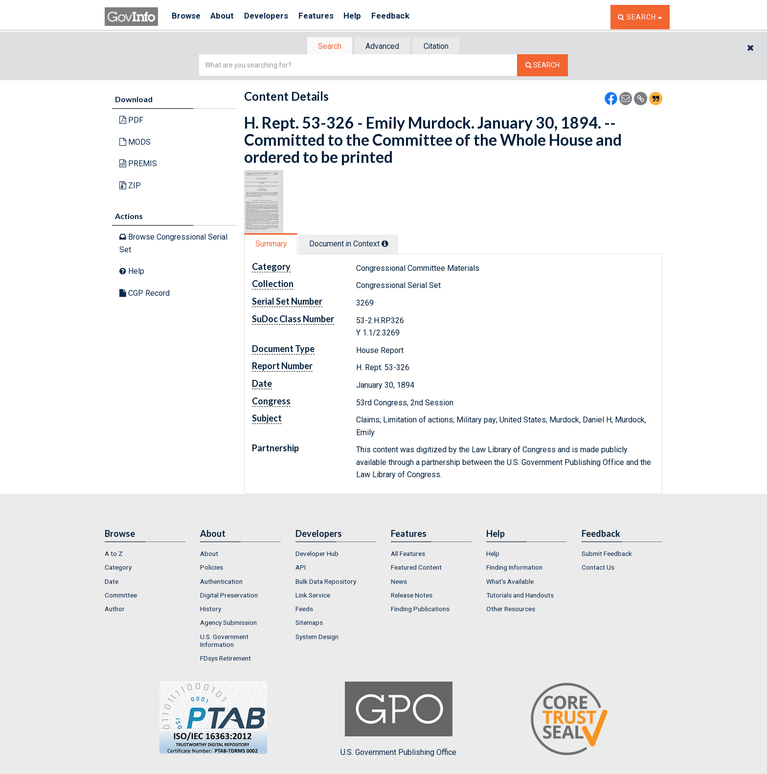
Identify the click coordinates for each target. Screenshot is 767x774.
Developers (274, 17)
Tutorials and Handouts (520, 596)
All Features (408, 554)
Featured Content (416, 568)
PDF (131, 121)
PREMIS (138, 164)
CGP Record (144, 294)
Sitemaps (309, 624)
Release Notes (411, 596)
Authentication (221, 582)
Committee (121, 596)
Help (367, 17)
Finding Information (514, 568)
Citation (440, 46)
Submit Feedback (607, 554)
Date (111, 582)
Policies (211, 568)
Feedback (408, 17)
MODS (135, 143)
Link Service (312, 596)
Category (118, 568)
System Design (316, 637)
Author (115, 610)
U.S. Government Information (224, 641)
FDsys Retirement (225, 659)
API (300, 568)
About (227, 17)
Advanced (382, 46)
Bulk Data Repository (325, 582)
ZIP (130, 186)
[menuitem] (145, 554)
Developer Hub (316, 554)
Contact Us (598, 568)
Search (325, 46)
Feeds (304, 610)
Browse (187, 17)
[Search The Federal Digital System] (542, 66)
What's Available (510, 582)
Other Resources (510, 610)
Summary (273, 244)
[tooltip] (391, 244)
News (399, 582)
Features (327, 17)
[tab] (325, 46)
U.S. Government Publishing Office (398, 720)
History (210, 610)
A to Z (114, 554)
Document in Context (355, 244)
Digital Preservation (229, 596)
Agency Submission (228, 624)
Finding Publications (420, 610)
